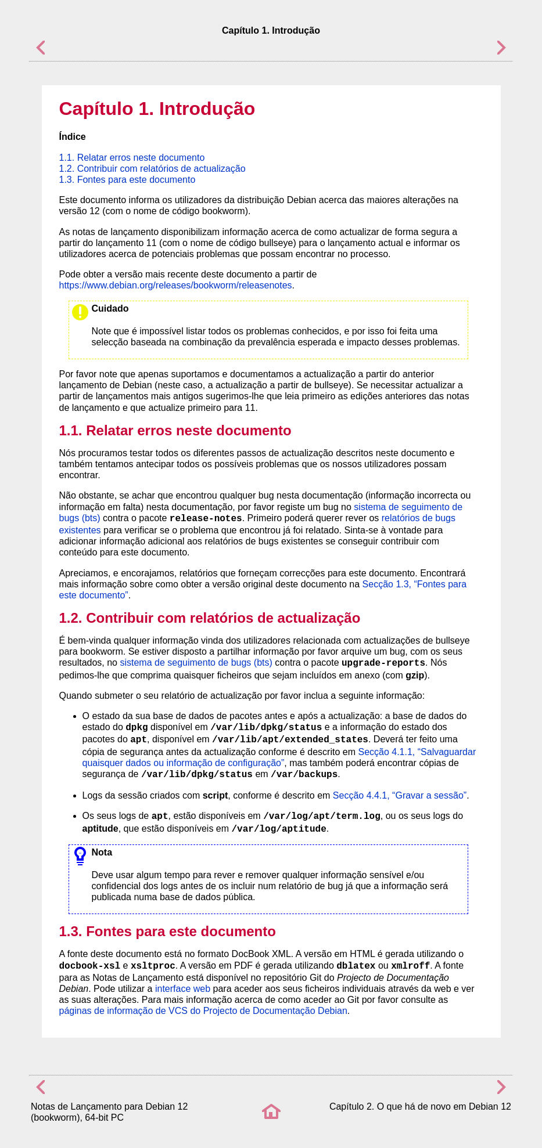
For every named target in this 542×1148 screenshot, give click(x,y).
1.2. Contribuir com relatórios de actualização (152, 169)
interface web (182, 989)
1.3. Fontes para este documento (127, 180)
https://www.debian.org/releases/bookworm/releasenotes (175, 285)
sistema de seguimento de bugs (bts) (196, 662)
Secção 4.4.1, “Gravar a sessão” (399, 795)
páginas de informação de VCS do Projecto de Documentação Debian (203, 1011)
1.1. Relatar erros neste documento (132, 158)
